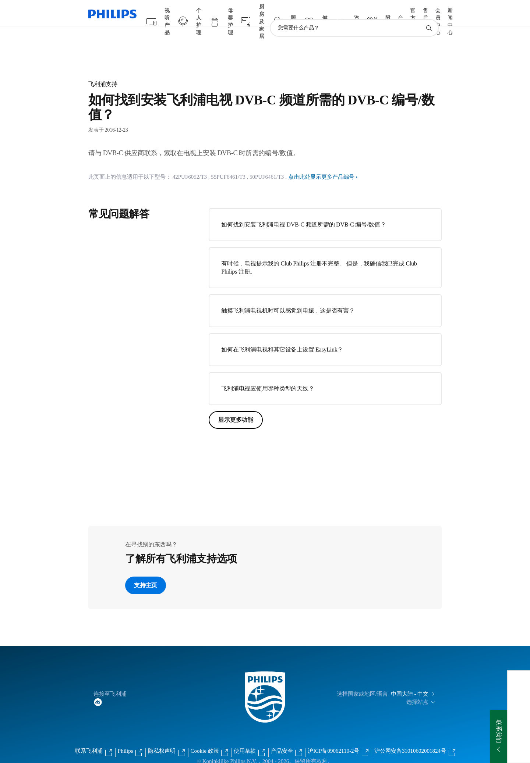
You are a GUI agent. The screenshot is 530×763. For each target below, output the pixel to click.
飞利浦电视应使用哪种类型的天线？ (267, 374)
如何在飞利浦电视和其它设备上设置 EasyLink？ (282, 335)
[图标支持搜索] (428, 14)
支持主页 (145, 571)
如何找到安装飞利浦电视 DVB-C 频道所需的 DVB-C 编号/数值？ (303, 210)
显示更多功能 (235, 405)
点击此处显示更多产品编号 (321, 162)
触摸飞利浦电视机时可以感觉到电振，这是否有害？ (287, 296)
